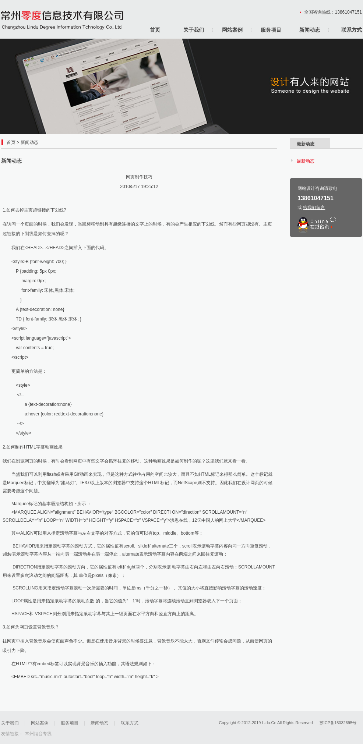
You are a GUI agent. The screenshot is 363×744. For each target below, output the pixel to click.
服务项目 (271, 30)
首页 (155, 30)
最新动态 (305, 161)
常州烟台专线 (38, 733)
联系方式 (351, 30)
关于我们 (193, 30)
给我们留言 (314, 207)
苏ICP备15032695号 (338, 722)
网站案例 (232, 30)
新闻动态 (309, 30)
